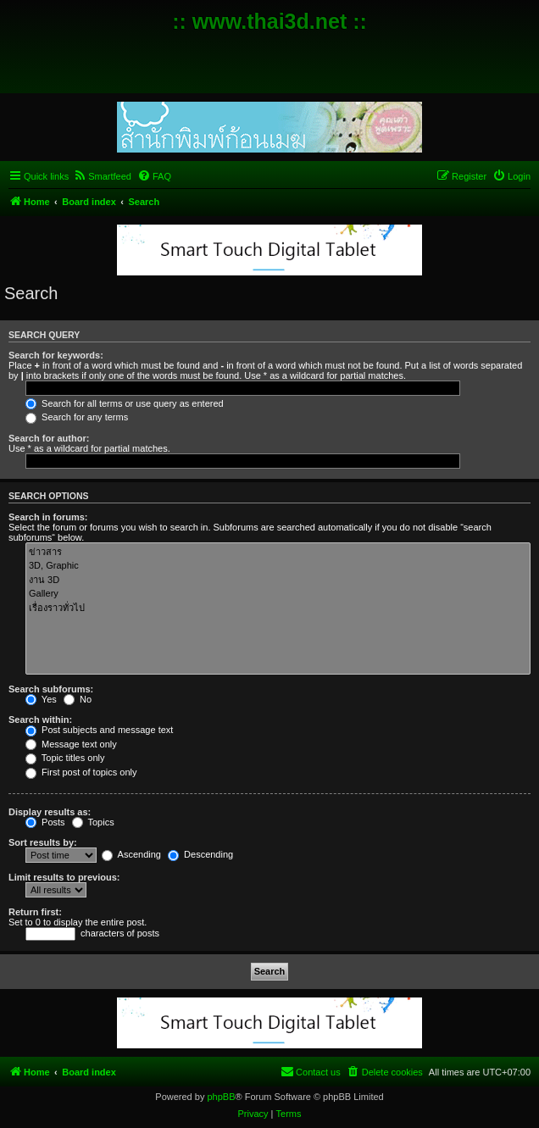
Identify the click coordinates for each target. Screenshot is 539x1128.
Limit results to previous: (63, 877)
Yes (41, 699)
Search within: (40, 719)
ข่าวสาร (278, 552)
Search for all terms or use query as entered (124, 403)
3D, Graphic (278, 566)
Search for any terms (76, 417)
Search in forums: (48, 517)
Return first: (35, 912)
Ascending (131, 854)
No (78, 699)
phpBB (221, 1097)
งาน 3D (278, 580)
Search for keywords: (55, 355)
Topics (93, 822)
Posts (45, 822)
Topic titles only (64, 758)
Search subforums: (50, 689)
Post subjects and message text (99, 730)
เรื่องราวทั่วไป (278, 608)
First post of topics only (81, 772)
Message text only (71, 744)
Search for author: (48, 438)
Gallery (278, 594)
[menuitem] (102, 176)
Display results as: (49, 812)
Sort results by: (42, 842)
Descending (200, 854)
